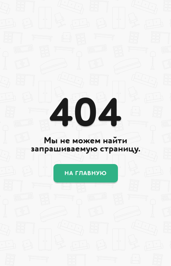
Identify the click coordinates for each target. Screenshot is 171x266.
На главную (85, 173)
